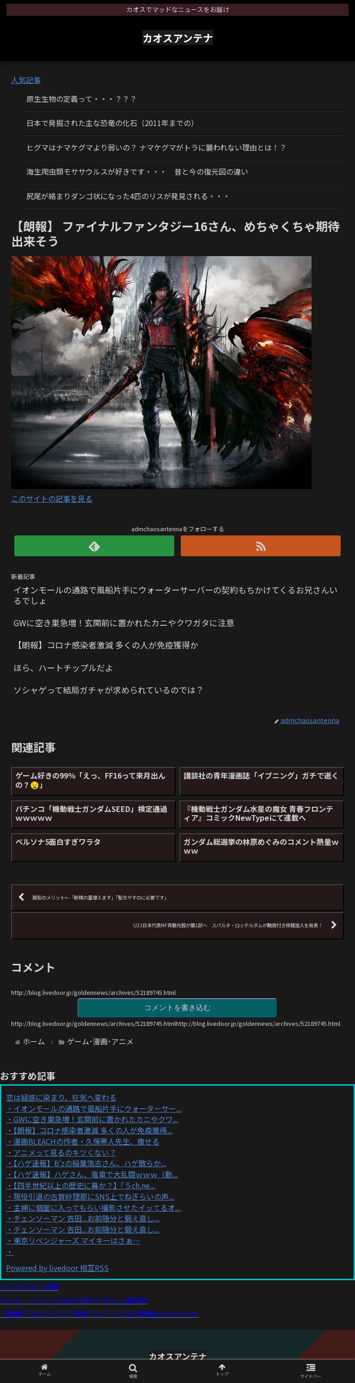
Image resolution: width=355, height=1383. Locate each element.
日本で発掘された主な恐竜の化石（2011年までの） (112, 122)
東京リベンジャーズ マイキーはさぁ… (76, 1240)
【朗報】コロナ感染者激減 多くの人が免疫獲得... (92, 1130)
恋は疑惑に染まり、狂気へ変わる (61, 1097)
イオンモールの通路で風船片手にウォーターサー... (97, 1108)
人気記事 (26, 79)
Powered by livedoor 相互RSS (57, 1267)
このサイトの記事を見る (51, 498)
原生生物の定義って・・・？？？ (81, 98)
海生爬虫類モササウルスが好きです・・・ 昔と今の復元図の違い (137, 171)
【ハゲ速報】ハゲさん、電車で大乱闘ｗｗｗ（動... (95, 1174)
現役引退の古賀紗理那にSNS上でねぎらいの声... (93, 1196)
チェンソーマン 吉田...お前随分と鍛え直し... (86, 1218)
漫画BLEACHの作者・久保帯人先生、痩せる (86, 1141)
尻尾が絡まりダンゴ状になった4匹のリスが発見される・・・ (128, 195)
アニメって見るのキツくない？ (64, 1152)
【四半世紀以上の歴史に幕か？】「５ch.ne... (84, 1185)
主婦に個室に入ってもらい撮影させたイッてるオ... (97, 1207)
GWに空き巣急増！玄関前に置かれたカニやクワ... (95, 1119)
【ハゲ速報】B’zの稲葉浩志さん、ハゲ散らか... (89, 1163)
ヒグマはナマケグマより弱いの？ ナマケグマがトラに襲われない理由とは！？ (156, 147)
